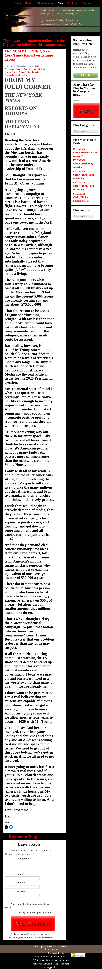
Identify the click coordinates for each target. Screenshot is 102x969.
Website (20, 891)
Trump (27, 75)
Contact (86, 3)
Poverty (35, 72)
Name (20, 873)
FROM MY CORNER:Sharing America (83, 164)
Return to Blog (22, 836)
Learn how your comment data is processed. (29, 937)
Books (28, 3)
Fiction (49, 947)
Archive (72, 3)
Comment (22, 858)
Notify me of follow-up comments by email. (27, 905)
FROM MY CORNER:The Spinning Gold (81, 197)
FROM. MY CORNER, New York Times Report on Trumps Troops (29, 55)
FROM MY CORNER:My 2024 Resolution (83, 175)
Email (20, 882)
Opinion (43, 947)
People (14, 72)
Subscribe (85, 75)
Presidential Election (14, 75)
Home (17, 3)
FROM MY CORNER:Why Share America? (85, 152)
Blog (60, 3)
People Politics (25, 72)
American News (30, 69)
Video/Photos (45, 3)
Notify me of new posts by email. (36, 912)
